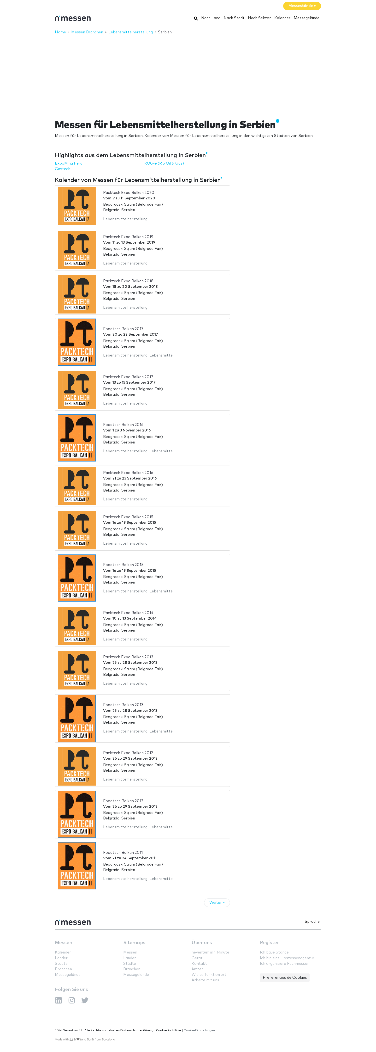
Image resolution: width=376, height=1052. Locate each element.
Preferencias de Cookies (285, 977)
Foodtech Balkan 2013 (123, 705)
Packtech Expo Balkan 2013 (128, 657)
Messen (63, 943)
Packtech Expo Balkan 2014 (128, 613)
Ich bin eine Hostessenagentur (287, 958)
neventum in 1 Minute (210, 952)
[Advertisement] (188, 73)
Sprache (312, 921)
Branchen (63, 969)
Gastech (62, 169)
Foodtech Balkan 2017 (123, 329)
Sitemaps (134, 943)
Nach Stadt (234, 18)
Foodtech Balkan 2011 (123, 853)
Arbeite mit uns (205, 980)
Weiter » (217, 902)
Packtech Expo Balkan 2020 (128, 193)
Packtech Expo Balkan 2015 (128, 517)
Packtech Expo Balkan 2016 (128, 473)
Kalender (282, 18)
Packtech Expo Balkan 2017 (128, 377)
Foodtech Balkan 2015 (123, 565)
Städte (61, 964)
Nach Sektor (259, 18)
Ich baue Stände (274, 952)
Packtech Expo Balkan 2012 (128, 753)
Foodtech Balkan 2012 (123, 801)
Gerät (197, 958)
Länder (61, 958)
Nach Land (210, 18)
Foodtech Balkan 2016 (123, 425)
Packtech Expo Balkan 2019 (128, 237)
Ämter (197, 969)
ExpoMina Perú (68, 163)
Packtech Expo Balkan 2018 (128, 281)
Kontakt (199, 964)
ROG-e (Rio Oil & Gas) (164, 163)
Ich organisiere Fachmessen (284, 964)
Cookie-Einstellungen (199, 1030)
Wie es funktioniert (209, 975)
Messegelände (306, 18)
